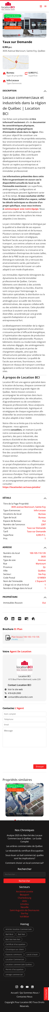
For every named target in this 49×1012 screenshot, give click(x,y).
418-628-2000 (14, 693)
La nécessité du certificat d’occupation (24, 850)
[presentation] (24, 756)
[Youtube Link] (27, 987)
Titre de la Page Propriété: (16, 503)
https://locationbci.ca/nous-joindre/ (22, 487)
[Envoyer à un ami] (26, 618)
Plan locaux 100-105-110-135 (25, 636)
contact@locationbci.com (20, 697)
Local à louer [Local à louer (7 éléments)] (32, 954)
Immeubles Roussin (13, 602)
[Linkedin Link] (32, 987)
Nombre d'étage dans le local (17, 588)
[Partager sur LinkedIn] (13, 618)
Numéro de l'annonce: (14, 524)
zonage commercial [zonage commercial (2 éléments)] (14, 974)
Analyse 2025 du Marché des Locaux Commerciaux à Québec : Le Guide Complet (24, 838)
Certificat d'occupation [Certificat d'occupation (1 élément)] (15, 944)
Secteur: (7, 574)
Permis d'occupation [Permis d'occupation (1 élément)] (14, 969)
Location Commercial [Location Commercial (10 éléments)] (15, 959)
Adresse (7, 556)
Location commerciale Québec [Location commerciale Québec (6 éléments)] (19, 964)
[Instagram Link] (16, 987)
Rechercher (24, 880)
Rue (5, 563)
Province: (7, 567)
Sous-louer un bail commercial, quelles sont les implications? (24, 857)
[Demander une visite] (33, 618)
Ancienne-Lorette (24, 891)
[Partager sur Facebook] (6, 618)
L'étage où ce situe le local (16, 584)
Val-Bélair (24, 916)
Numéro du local (11, 553)
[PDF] (19, 618)
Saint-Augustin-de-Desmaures (24, 910)
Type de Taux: (10, 528)
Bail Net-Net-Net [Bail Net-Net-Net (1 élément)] (13, 939)
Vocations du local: (12, 514)
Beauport (24, 894)
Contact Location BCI (19, 685)
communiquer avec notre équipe (21, 208)
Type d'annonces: (12, 510)
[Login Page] (41, 6)
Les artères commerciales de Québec (24, 846)
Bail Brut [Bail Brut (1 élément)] (9, 934)
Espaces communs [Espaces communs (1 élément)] (14, 954)
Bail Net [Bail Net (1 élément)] (21, 934)
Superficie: (8, 535)
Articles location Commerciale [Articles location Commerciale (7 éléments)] (19, 929)
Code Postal (9, 577)
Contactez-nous (24, 996)
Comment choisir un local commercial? (24, 863)
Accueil (14, 992)
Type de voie (9, 560)
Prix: (5, 538)
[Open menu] (45, 6)
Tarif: (5, 531)
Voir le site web (15, 689)
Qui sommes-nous (29, 992)
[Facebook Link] (22, 987)
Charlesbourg (24, 897)
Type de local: (10, 517)
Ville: (5, 570)
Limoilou (24, 904)
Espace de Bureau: (12, 521)
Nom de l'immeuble (13, 581)
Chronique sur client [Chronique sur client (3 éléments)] (15, 949)
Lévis (24, 900)
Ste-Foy (24, 913)
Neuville (24, 907)
